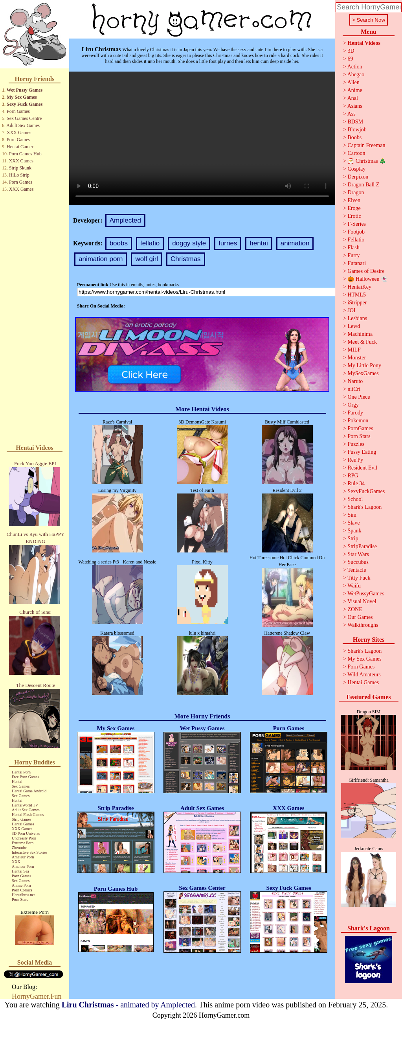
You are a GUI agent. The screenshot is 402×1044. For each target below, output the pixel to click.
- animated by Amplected (128, 1004)
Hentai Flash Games (28, 814)
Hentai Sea (20, 871)
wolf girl (146, 259)
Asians (354, 106)
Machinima (360, 334)
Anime (354, 90)
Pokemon (357, 420)
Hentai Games (23, 824)
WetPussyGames (365, 594)
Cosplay (356, 169)
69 (350, 59)
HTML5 (356, 295)
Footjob (356, 232)
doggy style (189, 243)
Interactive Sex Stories (30, 852)
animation (295, 243)
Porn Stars (20, 899)
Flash (353, 247)
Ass (351, 114)
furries (227, 243)
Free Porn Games (25, 777)
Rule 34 (356, 483)
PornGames (360, 428)
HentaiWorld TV (25, 805)
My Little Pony (364, 365)
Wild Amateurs (364, 675)
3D (350, 51)
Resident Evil (362, 468)
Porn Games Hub (25, 154)
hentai (259, 243)
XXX (16, 862)
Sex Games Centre (24, 118)
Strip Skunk (20, 168)
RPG (352, 476)
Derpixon (357, 177)
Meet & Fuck (362, 342)
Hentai (17, 781)
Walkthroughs (362, 625)
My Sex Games (22, 97)
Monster (356, 358)
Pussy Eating (361, 452)
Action (354, 67)
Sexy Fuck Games (24, 104)
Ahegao (356, 74)
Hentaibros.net (23, 895)
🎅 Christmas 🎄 (366, 161)
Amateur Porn (23, 857)
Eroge (353, 208)
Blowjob (356, 130)
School (355, 499)
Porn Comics (22, 890)
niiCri (353, 389)
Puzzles (355, 444)
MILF (353, 350)
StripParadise (362, 546)
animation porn (101, 259)
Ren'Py (355, 460)
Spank (354, 531)
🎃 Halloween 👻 (367, 279)
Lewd (353, 326)
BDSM (355, 122)
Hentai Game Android (29, 791)
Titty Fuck (358, 578)
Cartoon (356, 153)
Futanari (356, 263)
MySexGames (362, 373)
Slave (353, 523)
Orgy (353, 405)
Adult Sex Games (23, 125)
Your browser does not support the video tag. (202, 138)
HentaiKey (359, 287)
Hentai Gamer (20, 146)
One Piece (358, 397)
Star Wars (358, 554)
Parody (355, 413)
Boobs (354, 137)
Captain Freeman (366, 145)
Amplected (125, 220)
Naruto (355, 381)
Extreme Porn (22, 843)
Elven (353, 200)
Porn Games (18, 111)
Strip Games (21, 819)
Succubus (358, 562)
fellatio (150, 243)
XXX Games (19, 132)
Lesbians (357, 318)
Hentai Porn (21, 772)
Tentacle (356, 570)
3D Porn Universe (26, 833)
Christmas (186, 259)
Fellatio (355, 240)
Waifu (354, 586)
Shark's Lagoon (364, 507)
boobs (119, 243)
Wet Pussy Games (24, 90)
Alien (353, 82)
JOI (351, 310)
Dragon (355, 192)
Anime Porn (21, 885)
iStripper (357, 303)
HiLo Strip (19, 175)
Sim (351, 515)
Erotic (354, 216)
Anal (352, 98)
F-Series (356, 224)
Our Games (360, 617)
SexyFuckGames (366, 491)
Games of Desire (365, 271)
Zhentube (19, 847)
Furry (353, 255)
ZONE (354, 609)
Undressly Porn (24, 838)
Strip (352, 538)
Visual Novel (361, 601)
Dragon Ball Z (363, 185)
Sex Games (20, 786)
